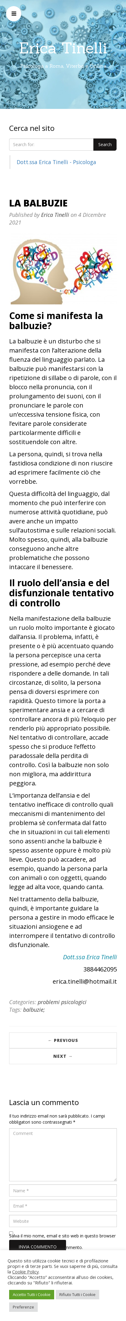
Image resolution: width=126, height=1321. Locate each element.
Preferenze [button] (23, 1307)
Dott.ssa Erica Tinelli (90, 957)
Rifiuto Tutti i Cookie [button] (77, 1294)
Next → (63, 1056)
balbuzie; (34, 1009)
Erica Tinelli (63, 48)
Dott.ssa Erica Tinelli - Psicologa (56, 162)
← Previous (63, 1040)
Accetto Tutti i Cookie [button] (32, 1294)
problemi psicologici (62, 1002)
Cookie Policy (25, 1272)
